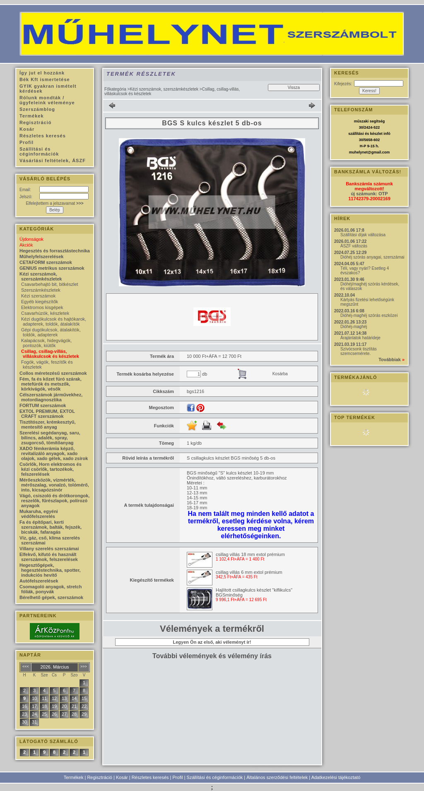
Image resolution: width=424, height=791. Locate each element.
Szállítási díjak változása (362, 235)
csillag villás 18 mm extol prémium (250, 554)
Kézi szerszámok (38, 295)
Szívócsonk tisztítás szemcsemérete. (358, 351)
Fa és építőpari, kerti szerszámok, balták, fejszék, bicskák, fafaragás (50, 527)
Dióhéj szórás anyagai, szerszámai (372, 257)
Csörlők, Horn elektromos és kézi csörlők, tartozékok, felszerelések (50, 469)
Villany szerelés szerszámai (49, 548)
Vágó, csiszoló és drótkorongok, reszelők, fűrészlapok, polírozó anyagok (54, 500)
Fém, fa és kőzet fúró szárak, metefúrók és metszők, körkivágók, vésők (50, 383)
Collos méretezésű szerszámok (53, 373)
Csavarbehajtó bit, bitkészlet (49, 284)
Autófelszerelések (38, 580)
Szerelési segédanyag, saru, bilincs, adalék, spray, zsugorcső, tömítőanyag (49, 437)
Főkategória (115, 89)
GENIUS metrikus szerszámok (51, 268)
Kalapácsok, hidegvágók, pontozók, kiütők (46, 343)
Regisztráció (99, 777)
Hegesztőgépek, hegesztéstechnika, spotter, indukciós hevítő (50, 570)
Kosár (122, 777)
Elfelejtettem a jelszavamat (54, 203)
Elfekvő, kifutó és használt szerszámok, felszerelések (48, 557)
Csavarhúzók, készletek (45, 313)
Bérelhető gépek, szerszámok (51, 597)
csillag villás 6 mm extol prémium (249, 572)
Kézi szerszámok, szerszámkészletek (164, 89)
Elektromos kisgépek (42, 307)
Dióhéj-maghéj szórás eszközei (369, 315)
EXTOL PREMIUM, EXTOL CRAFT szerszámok (47, 414)
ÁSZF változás (353, 246)
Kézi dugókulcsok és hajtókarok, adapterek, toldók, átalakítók (53, 321)
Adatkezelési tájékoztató (336, 777)
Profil (178, 777)
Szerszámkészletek (40, 290)
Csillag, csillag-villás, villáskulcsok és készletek (50, 354)
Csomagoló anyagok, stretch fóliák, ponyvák (50, 589)
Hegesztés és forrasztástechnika (54, 250)
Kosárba (280, 374)
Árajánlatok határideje (360, 338)
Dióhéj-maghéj (353, 326)
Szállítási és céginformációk (215, 777)
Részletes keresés (150, 777)
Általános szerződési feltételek (277, 777)
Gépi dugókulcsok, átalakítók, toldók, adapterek (51, 332)
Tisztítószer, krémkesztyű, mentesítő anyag (47, 424)
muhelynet (358, 152)
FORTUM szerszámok (42, 405)
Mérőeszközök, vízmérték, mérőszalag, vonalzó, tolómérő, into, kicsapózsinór (54, 484)
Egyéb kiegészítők (39, 301)
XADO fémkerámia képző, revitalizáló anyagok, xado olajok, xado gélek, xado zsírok (53, 453)
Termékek (74, 777)
